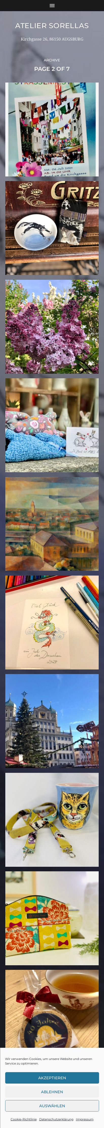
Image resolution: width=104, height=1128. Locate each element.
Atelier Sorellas (52, 25)
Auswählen (52, 1105)
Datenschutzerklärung (56, 1119)
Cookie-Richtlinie (24, 1119)
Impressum (85, 1119)
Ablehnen (52, 1091)
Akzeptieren (52, 1077)
